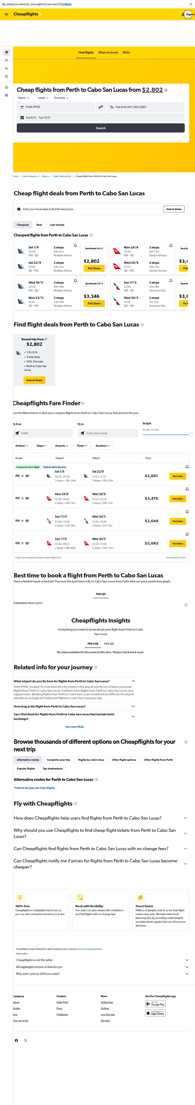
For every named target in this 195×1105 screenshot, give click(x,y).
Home (22, 150)
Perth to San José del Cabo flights (41, 751)
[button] (191, 4)
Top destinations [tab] (59, 732)
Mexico (52, 150)
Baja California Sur (69, 150)
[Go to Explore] (6, 50)
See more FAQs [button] (79, 690)
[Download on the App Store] (157, 976)
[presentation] (172, 63)
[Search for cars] (6, 42)
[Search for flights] (6, 26)
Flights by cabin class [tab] (98, 723)
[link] (40, 354)
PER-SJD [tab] (104, 558)
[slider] (190, 408)
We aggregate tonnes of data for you (106, 931)
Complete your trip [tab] (65, 723)
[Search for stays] (6, 34)
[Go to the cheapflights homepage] (28, 14)
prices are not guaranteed (96, 913)
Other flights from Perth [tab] (165, 723)
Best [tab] (46, 198)
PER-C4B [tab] (96, 607)
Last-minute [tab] (64, 198)
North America (37, 150)
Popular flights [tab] (33, 732)
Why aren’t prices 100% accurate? (106, 937)
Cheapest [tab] (29, 198)
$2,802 (159, 63)
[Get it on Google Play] (157, 967)
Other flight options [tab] (131, 723)
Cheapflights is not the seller (106, 924)
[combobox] (30, 71)
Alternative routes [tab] (35, 723)
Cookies (66, 4)
